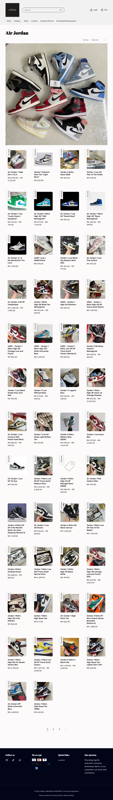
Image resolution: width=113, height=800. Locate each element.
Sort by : (86, 40)
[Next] (65, 729)
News (26, 21)
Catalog (17, 21)
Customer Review (47, 21)
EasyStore (75, 791)
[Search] (60, 10)
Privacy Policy (58, 795)
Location (34, 21)
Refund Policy (69, 795)
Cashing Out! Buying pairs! (66, 21)
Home (9, 21)
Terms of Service (45, 795)
